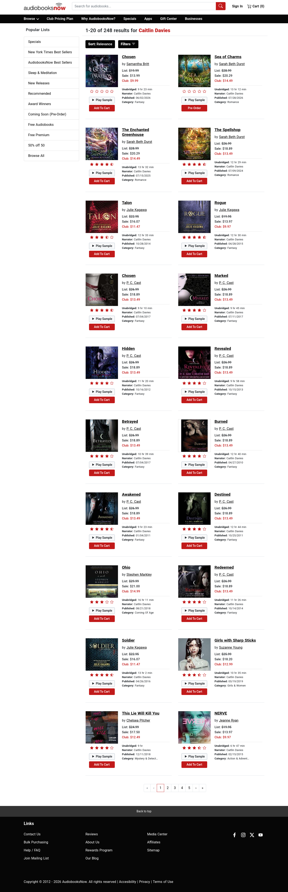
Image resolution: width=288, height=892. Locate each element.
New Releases (39, 83)
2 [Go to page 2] (168, 788)
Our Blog (92, 858)
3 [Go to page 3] (175, 788)
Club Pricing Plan (60, 19)
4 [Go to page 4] (182, 788)
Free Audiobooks (41, 125)
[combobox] (149, 6)
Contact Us (32, 834)
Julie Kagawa (136, 210)
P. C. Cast (133, 283)
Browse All (36, 156)
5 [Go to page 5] (189, 788)
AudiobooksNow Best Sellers (50, 62)
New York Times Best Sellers (50, 52)
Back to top (144, 811)
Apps (148, 19)
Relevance (100, 44)
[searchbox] (144, 6)
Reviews (91, 834)
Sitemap (153, 850)
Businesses (193, 19)
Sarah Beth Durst (232, 64)
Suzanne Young (230, 647)
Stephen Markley (138, 575)
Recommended (39, 94)
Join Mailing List (36, 858)
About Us (92, 842)
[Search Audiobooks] (221, 6)
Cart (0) (255, 6)
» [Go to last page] (202, 788)
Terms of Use (163, 882)
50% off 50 (36, 145)
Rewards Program (98, 850)
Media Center (157, 834)
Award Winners (39, 104)
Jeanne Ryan (228, 720)
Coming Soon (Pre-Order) (47, 114)
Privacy (144, 882)
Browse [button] (31, 18)
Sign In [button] (237, 6)
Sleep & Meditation (42, 73)
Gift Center (168, 19)
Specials (129, 19)
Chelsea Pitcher (138, 720)
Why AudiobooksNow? (98, 19)
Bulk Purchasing (36, 842)
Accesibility (127, 882)
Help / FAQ (32, 850)
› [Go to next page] (195, 788)
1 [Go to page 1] (160, 788)
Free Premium (38, 135)
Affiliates (154, 842)
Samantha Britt (137, 64)
